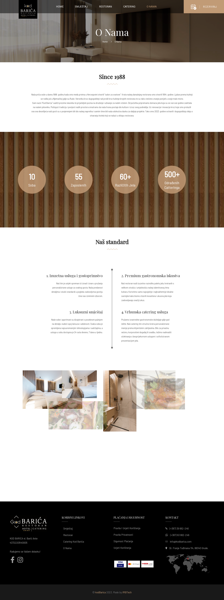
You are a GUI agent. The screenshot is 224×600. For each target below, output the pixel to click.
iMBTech (127, 592)
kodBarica (100, 592)
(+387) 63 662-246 (179, 535)
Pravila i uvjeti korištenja (127, 528)
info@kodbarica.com (180, 541)
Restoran (68, 535)
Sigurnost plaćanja (123, 541)
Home (105, 41)
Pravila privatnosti (123, 534)
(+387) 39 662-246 (179, 528)
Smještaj (68, 528)
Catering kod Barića (73, 541)
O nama (67, 548)
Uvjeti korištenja (122, 547)
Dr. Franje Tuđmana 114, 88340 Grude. (188, 548)
